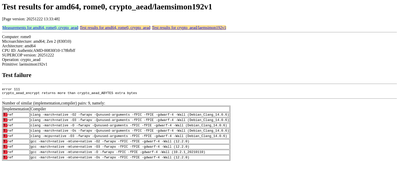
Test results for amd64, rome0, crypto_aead (115, 27)
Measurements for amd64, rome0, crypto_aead (40, 27)
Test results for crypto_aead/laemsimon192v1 (189, 27)
